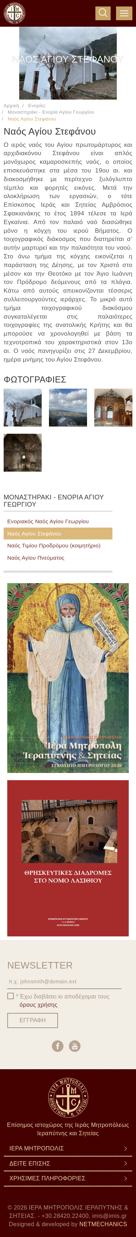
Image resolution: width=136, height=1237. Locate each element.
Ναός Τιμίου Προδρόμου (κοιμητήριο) (53, 545)
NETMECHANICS (103, 1224)
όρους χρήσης (39, 1005)
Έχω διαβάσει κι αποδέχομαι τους (65, 1000)
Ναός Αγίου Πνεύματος (36, 558)
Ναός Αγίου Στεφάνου (34, 533)
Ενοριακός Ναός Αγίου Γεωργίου (48, 521)
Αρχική (11, 105)
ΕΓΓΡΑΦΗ (33, 1020)
